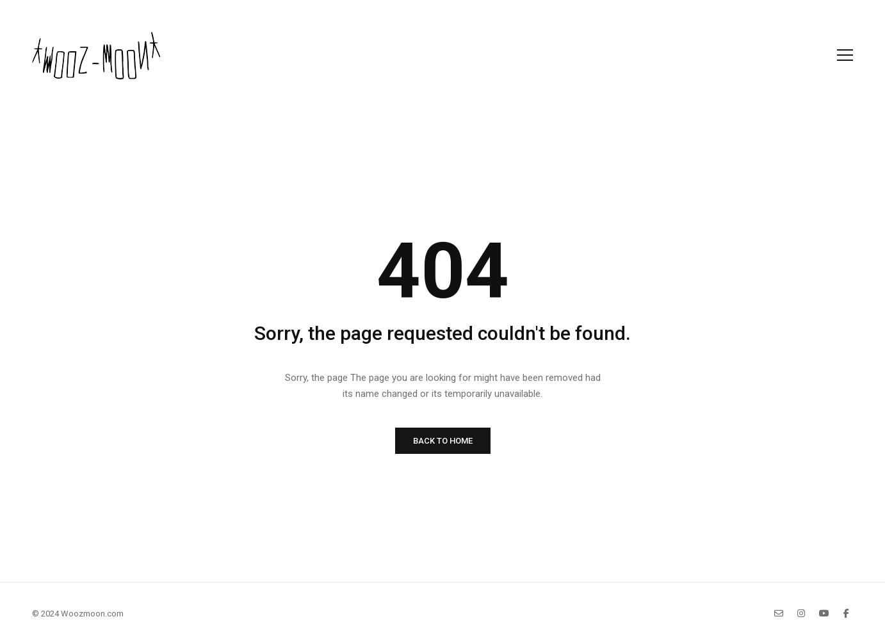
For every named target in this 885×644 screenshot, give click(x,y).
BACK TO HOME (443, 441)
